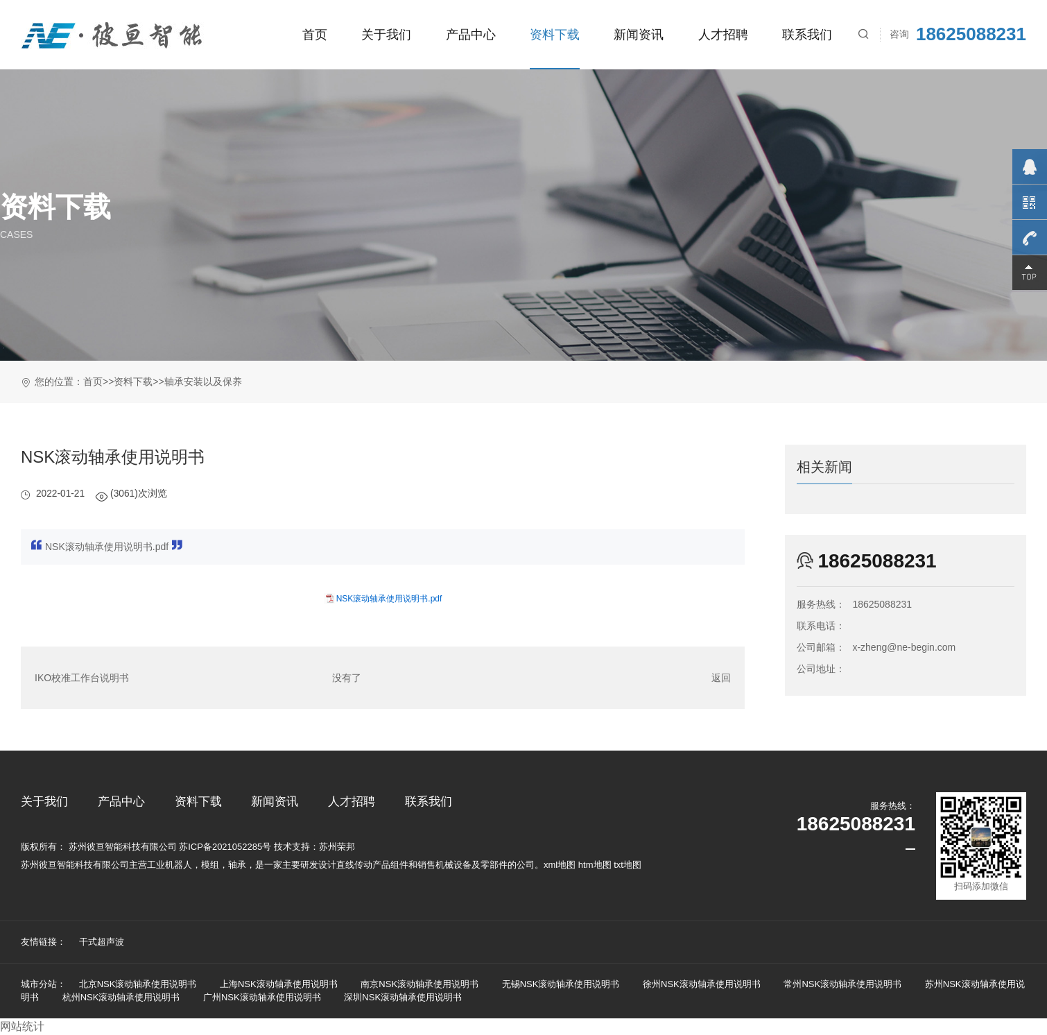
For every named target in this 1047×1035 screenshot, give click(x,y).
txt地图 (627, 864)
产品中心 (471, 34)
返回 (721, 677)
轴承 (237, 864)
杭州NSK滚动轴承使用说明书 (121, 997)
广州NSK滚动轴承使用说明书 (262, 997)
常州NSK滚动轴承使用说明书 (842, 984)
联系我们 (807, 34)
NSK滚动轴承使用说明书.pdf (389, 599)
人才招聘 (723, 34)
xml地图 (560, 864)
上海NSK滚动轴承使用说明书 (279, 984)
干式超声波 (101, 941)
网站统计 (22, 1026)
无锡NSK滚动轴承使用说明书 (561, 984)
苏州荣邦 (337, 846)
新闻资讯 (639, 34)
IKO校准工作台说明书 (82, 677)
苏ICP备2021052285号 (225, 846)
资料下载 (555, 34)
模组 (210, 864)
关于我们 (386, 34)
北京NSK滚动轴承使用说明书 (138, 984)
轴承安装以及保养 (203, 381)
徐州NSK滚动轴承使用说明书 (702, 984)
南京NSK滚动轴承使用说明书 (419, 984)
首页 (314, 34)
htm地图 (595, 864)
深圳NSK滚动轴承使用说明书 (403, 997)
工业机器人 (169, 864)
